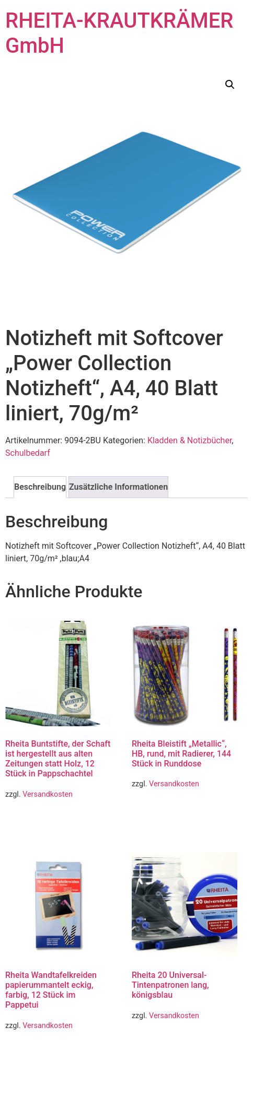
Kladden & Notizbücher (189, 440)
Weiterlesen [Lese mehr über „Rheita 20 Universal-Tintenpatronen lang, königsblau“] (162, 1043)
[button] (230, 84)
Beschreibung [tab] (40, 487)
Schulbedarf (27, 453)
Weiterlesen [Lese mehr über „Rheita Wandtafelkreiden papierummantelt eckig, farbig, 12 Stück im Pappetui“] (36, 1053)
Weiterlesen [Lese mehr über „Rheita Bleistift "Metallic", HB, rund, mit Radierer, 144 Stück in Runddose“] (162, 812)
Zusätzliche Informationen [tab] (118, 487)
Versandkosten (47, 794)
